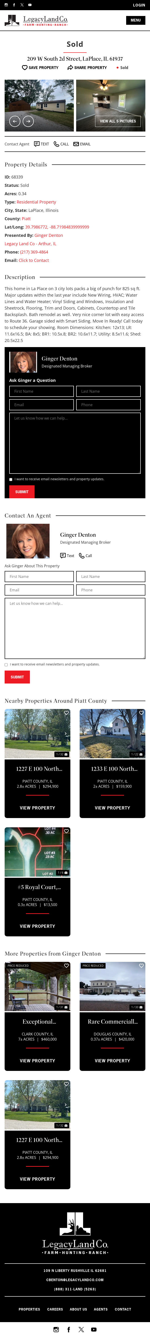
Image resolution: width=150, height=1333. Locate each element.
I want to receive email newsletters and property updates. (59, 479)
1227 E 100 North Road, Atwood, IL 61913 (37, 769)
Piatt (26, 218)
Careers (53, 1308)
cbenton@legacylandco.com (75, 1280)
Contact (128, 1308)
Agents (103, 1308)
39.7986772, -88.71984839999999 (57, 227)
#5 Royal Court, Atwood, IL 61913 (37, 887)
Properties (24, 1308)
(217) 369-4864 (34, 252)
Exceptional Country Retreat (37, 1022)
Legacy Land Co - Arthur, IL (30, 243)
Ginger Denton (48, 235)
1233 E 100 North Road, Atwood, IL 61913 (112, 769)
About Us (78, 1308)
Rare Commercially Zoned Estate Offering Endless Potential (112, 1022)
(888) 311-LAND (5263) (75, 1289)
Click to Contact (34, 260)
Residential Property (36, 202)
